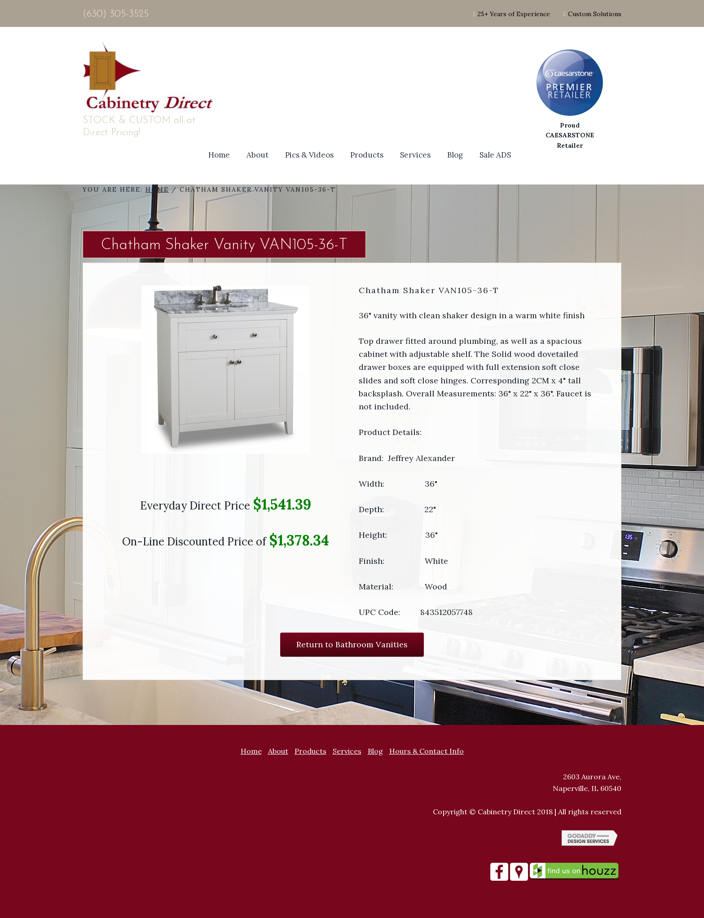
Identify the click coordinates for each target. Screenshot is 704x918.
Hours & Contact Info (426, 751)
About (278, 751)
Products (310, 751)
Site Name (150, 78)
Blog (375, 751)
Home (251, 751)
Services (347, 751)
